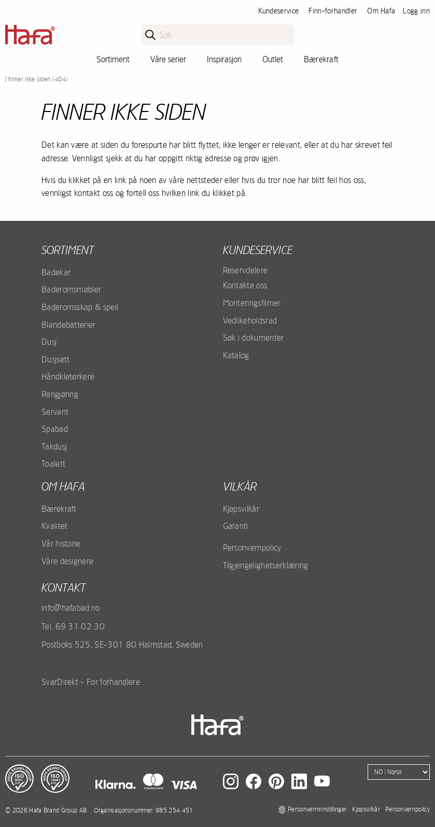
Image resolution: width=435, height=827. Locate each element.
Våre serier (168, 59)
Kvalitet (54, 525)
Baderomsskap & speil (79, 307)
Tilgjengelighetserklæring (265, 565)
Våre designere (67, 561)
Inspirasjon (224, 59)
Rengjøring (59, 394)
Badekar (56, 272)
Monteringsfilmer (252, 302)
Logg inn (416, 11)
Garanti (235, 525)
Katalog (236, 355)
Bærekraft (321, 59)
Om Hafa (381, 11)
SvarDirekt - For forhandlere (90, 681)
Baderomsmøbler (71, 289)
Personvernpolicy (252, 547)
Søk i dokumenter (253, 337)
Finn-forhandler (332, 11)
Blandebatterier (68, 324)
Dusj (49, 341)
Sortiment (113, 59)
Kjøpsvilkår (241, 508)
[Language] (399, 772)
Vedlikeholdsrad (250, 320)
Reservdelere (245, 270)
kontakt (63, 587)
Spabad (54, 428)
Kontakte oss (245, 285)
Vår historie (61, 543)
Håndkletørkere (67, 376)
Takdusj (54, 446)
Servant (54, 411)
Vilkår (240, 486)
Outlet (272, 59)
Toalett (53, 463)
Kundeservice (278, 11)
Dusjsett (55, 359)
